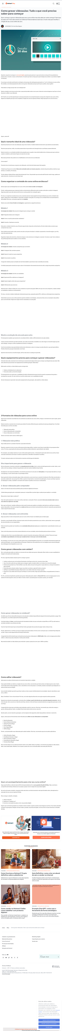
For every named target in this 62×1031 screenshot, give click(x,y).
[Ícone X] (14, 1025)
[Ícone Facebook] (17, 1025)
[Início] (10, 3)
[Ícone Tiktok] (9, 1025)
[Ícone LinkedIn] (12, 1025)
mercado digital (20, 75)
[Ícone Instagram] (3, 1025)
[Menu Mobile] (3, 3)
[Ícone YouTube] (6, 1025)
